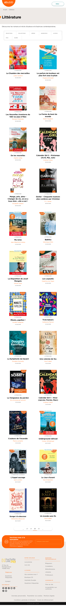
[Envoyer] (59, 542)
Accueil (5, 9)
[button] (10, 33)
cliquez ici (20, 546)
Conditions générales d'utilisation (25, 600)
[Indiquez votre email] (47, 541)
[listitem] (3, 588)
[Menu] (58, 4)
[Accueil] (9, 4)
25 (35, 528)
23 (27, 528)
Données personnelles (19, 596)
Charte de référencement (45, 600)
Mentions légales (49, 596)
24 (31, 528)
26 (39, 528)
